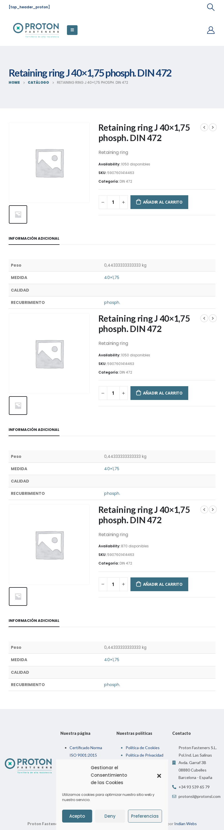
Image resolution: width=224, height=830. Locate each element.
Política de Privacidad (144, 751)
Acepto (77, 816)
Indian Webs (185, 819)
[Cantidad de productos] (113, 202)
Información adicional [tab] (34, 237)
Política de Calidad (142, 758)
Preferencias (145, 816)
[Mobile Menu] (72, 30)
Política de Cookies (143, 743)
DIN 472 (126, 181)
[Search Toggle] (211, 7)
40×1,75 (111, 276)
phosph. (112, 301)
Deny (110, 816)
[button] (159, 775)
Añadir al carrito (163, 202)
